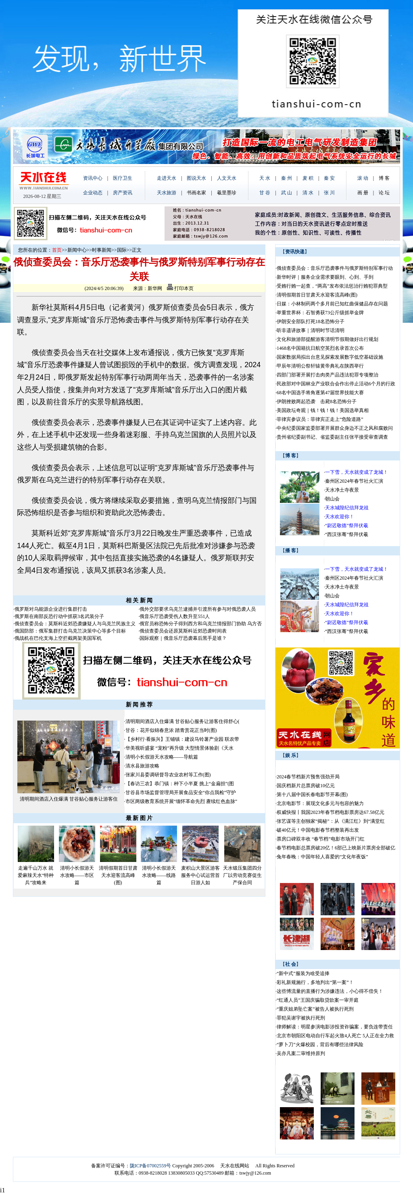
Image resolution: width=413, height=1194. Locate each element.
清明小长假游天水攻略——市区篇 (77, 875)
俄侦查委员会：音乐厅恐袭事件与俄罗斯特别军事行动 (335, 268)
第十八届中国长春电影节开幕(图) (312, 794)
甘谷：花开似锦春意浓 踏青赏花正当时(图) (171, 730)
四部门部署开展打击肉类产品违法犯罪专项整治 (327, 375)
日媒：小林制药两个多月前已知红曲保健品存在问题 (332, 304)
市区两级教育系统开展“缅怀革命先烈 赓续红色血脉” (181, 801)
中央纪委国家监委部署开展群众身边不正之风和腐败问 (335, 428)
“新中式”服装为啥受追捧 (303, 973)
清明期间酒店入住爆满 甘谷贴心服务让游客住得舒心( (182, 721)
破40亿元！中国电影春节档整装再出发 (318, 830)
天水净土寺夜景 (342, 490)
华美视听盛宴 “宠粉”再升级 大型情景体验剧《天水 (179, 748)
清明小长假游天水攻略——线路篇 (159, 875)
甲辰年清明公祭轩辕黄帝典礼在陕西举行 (320, 366)
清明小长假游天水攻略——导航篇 (161, 757)
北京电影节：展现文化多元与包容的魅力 (320, 803)
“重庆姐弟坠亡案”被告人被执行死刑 (315, 1009)
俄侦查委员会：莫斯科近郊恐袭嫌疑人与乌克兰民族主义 (75, 623)
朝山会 (332, 499)
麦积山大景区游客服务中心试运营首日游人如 (200, 875)
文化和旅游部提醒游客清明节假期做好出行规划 (327, 339)
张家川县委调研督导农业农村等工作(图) (168, 775)
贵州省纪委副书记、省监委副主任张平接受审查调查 (332, 437)
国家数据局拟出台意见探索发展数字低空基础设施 (330, 357)
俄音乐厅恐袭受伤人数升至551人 (175, 616)
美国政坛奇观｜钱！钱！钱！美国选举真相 (323, 410)
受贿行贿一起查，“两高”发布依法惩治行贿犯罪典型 (332, 286)
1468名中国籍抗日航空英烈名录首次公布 (320, 348)
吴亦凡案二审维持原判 (301, 1053)
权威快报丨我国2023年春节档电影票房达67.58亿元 (330, 812)
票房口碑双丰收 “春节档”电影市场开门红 (321, 839)
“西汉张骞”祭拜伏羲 (346, 534)
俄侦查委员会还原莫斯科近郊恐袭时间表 (183, 631)
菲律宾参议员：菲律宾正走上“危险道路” (320, 419)
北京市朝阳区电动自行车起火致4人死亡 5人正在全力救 (335, 1035)
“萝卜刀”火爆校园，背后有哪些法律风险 (320, 1044)
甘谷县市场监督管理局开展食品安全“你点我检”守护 (180, 792)
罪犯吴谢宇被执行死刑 (301, 1018)
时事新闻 (101, 250)
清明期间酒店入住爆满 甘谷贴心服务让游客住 (69, 799)
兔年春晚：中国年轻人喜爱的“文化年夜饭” (322, 857)
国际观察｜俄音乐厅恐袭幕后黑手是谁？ (183, 638)
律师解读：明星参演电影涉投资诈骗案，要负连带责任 (335, 1027)
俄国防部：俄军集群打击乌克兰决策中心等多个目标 (70, 631)
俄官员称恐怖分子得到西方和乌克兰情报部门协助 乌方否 (201, 623)
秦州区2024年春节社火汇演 (354, 481)
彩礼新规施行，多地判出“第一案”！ (315, 982)
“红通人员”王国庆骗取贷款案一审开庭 (318, 1000)
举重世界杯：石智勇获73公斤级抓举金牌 (320, 312)
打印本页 (180, 288)
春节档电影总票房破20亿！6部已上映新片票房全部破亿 (336, 848)
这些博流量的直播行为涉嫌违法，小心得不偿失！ (330, 991)
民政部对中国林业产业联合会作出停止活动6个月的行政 (336, 384)
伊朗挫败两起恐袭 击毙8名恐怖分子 (317, 401)
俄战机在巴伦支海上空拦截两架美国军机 (58, 638)
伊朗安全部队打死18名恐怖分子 (310, 321)
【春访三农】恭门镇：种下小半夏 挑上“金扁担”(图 (179, 783)
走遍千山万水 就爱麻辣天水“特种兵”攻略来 (36, 875)
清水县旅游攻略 (142, 766)
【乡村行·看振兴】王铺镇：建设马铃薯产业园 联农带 (182, 739)
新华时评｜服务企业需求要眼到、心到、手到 (325, 277)
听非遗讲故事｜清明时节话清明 (310, 330)
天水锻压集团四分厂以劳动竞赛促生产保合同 (242, 875)
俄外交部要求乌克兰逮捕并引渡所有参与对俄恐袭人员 (198, 609)
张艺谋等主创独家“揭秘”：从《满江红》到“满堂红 (331, 821)
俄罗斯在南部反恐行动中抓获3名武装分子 (59, 616)
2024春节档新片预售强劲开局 (308, 777)
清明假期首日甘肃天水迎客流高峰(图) (118, 875)
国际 (122, 250)
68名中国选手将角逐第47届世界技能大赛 (320, 392)
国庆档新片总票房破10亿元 (306, 785)
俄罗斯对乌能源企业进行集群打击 (51, 609)
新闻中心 (77, 250)
